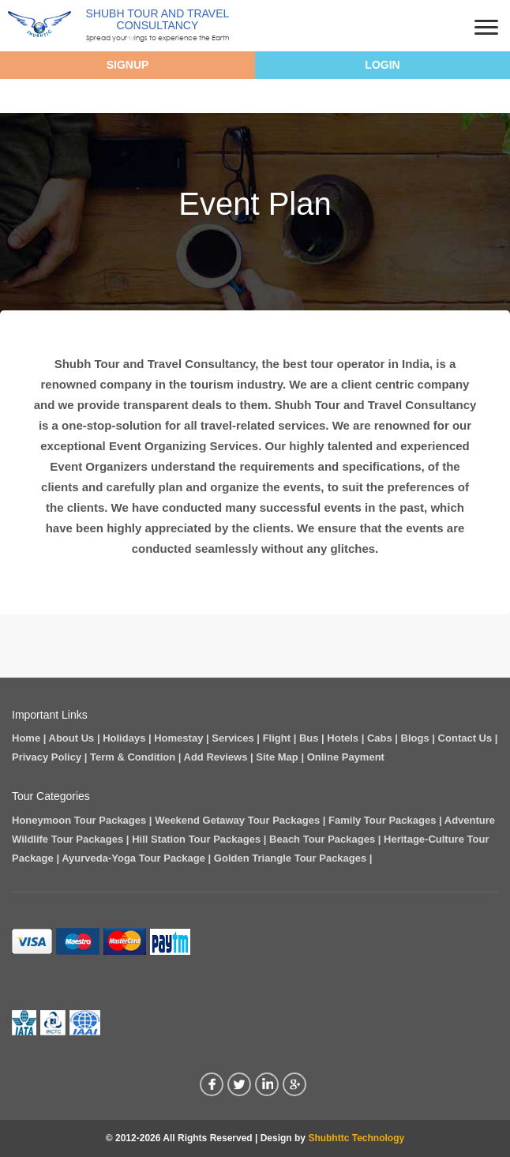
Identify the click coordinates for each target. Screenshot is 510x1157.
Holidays (124, 738)
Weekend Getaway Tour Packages (237, 820)
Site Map (277, 757)
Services (233, 738)
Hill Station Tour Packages (196, 839)
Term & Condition (132, 757)
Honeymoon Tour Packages (79, 820)
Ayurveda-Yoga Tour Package (133, 858)
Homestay (178, 738)
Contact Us (465, 738)
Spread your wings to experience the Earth (157, 37)
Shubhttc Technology (356, 1138)
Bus (309, 738)
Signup (128, 64)
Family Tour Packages (382, 820)
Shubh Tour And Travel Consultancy (158, 19)
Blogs (415, 738)
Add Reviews (216, 757)
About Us (72, 738)
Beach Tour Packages (322, 839)
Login (382, 64)
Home (26, 738)
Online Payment (345, 757)
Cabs (379, 738)
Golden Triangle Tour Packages (290, 858)
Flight (277, 738)
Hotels (342, 738)
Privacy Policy (46, 757)
